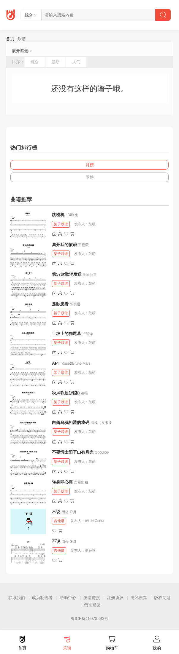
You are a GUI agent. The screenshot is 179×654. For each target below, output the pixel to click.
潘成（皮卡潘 (101, 423)
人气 (76, 62)
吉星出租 (81, 482)
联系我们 (16, 597)
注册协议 (115, 597)
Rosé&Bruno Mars (76, 363)
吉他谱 (59, 521)
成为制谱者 (42, 597)
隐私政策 (139, 597)
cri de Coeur (94, 521)
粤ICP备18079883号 (90, 618)
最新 (55, 62)
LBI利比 (72, 215)
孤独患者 (60, 304)
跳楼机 (58, 214)
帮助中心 (68, 597)
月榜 (89, 164)
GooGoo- (102, 452)
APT (56, 363)
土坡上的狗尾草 (66, 333)
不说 (56, 511)
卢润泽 (87, 334)
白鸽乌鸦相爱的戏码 (70, 422)
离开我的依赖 (64, 244)
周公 (65, 512)
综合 (35, 62)
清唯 (84, 393)
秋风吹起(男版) (66, 392)
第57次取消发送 (67, 274)
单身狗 (90, 550)
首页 (10, 38)
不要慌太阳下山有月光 (73, 452)
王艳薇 (83, 245)
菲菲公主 (90, 274)
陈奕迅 (75, 304)
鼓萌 (92, 224)
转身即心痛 (62, 482)
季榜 (89, 177)
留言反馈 (92, 605)
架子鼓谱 (61, 224)
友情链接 (91, 597)
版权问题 (162, 597)
